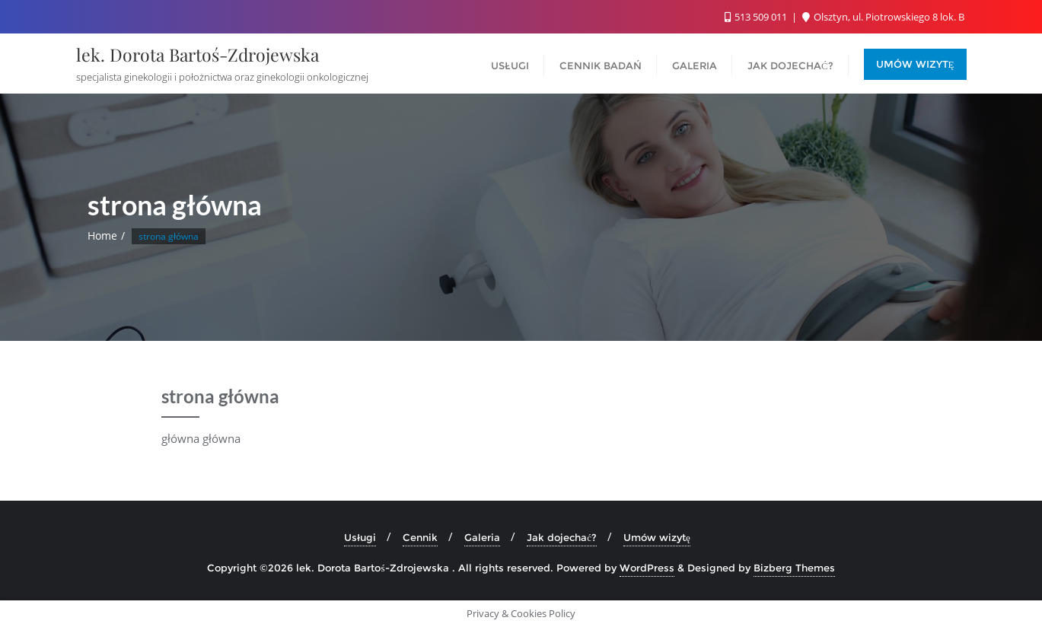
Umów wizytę (656, 537)
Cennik (420, 537)
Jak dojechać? (562, 537)
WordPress (647, 568)
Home (102, 235)
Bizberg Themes (794, 568)
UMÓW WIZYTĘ (915, 64)
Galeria (482, 537)
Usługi (360, 537)
